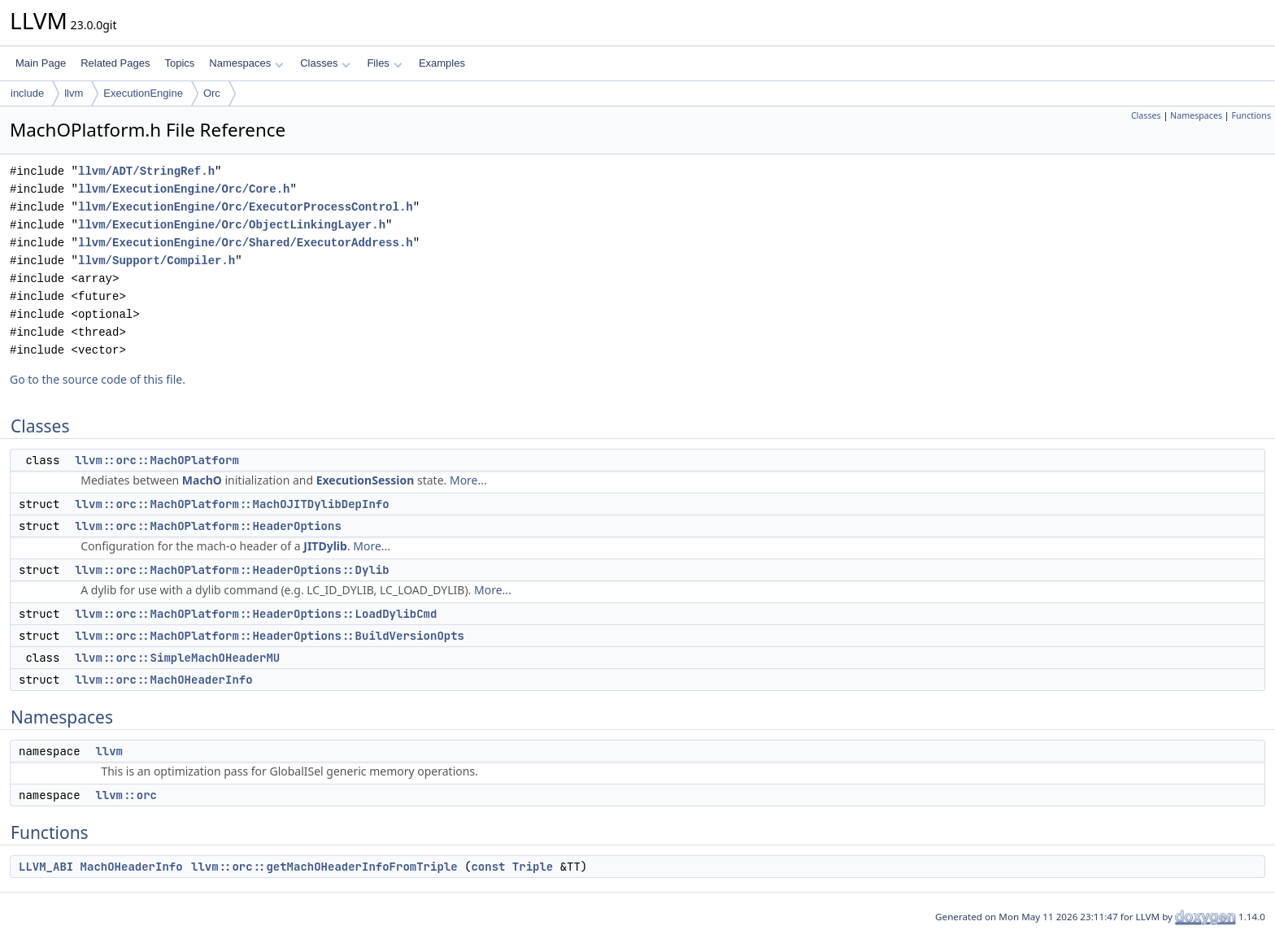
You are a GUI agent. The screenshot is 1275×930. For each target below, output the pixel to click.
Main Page (40, 63)
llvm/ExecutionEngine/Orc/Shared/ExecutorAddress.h (245, 242)
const (488, 866)
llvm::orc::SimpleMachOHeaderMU (177, 657)
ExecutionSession (365, 480)
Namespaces (246, 63)
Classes (325, 63)
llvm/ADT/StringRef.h (146, 171)
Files (384, 63)
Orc (211, 93)
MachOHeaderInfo (132, 866)
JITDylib (325, 546)
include (27, 93)
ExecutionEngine (143, 93)
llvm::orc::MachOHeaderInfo (163, 679)
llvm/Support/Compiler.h (156, 260)
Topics (179, 63)
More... (468, 480)
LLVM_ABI (46, 866)
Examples (442, 63)
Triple (532, 866)
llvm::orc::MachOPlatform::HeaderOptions (208, 526)
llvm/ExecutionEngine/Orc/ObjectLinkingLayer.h (231, 224)
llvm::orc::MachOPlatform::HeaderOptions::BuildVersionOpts (269, 635)
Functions (1251, 115)
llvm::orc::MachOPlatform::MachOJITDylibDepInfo (232, 504)
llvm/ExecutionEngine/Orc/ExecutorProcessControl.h (245, 207)
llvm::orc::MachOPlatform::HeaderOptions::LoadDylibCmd (256, 613)
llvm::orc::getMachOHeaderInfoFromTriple (324, 866)
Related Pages (115, 63)
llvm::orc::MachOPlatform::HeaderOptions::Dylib (232, 570)
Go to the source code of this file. (97, 379)
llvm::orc (126, 795)
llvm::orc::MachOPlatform (157, 460)
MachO (202, 480)
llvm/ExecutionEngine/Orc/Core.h (183, 189)
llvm (73, 93)
